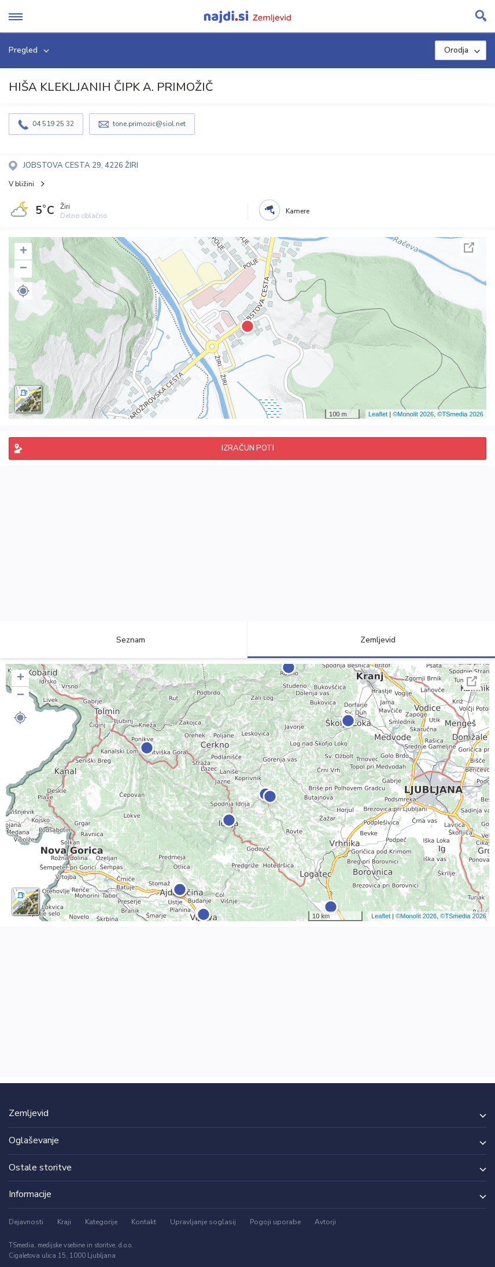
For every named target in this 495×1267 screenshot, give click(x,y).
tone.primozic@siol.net (149, 123)
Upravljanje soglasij (203, 1222)
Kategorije (101, 1222)
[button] (23, 291)
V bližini (21, 184)
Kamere (297, 211)
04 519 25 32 (53, 123)
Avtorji (325, 1222)
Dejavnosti (26, 1222)
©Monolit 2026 (413, 414)
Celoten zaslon (469, 247)
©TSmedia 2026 (460, 414)
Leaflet (377, 414)
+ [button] (23, 251)
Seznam (124, 639)
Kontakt (143, 1222)
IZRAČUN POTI (247, 448)
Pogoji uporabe (275, 1222)
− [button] (23, 269)
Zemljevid (371, 639)
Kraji (64, 1222)
